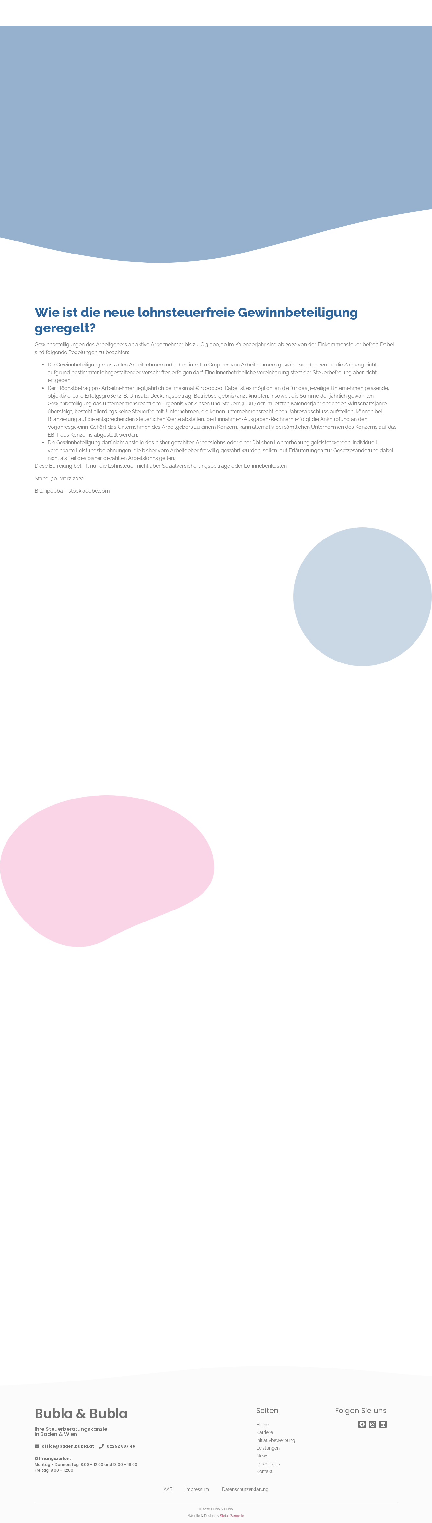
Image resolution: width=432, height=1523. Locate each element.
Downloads (268, 1463)
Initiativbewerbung (275, 1440)
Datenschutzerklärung (245, 1489)
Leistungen (268, 1448)
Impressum (197, 1489)
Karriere (264, 1432)
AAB (168, 1489)
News (262, 1455)
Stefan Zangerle (232, 1515)
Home (262, 1424)
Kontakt (264, 1471)
